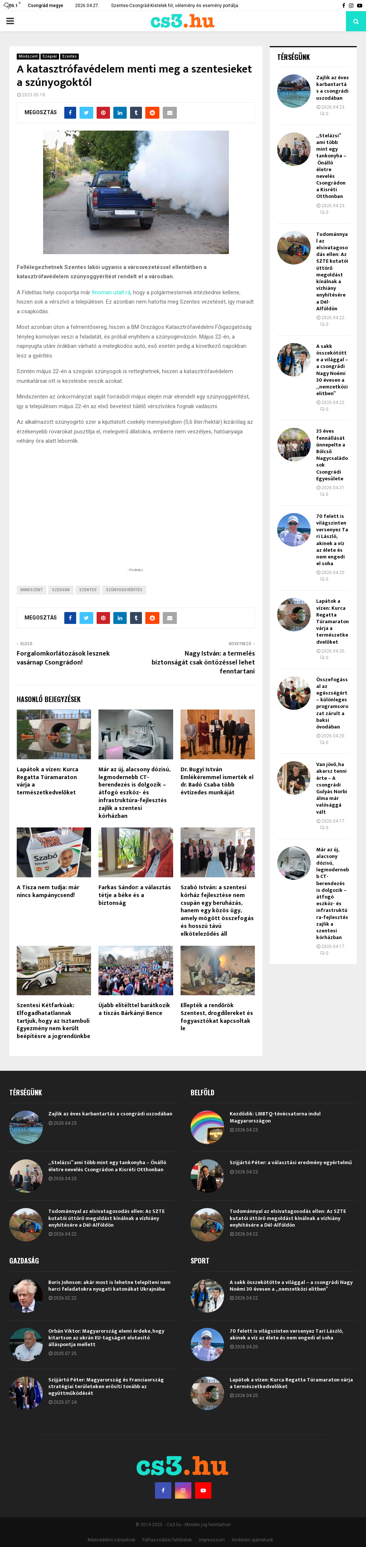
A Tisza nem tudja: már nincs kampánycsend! (48, 891)
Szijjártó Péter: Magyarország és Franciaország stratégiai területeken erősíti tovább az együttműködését (106, 1386)
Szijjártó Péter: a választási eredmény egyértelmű (291, 1162)
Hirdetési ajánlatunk (252, 1540)
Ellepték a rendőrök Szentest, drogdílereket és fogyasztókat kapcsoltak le (217, 1017)
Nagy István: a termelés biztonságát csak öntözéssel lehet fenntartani (203, 662)
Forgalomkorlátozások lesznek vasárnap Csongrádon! (63, 658)
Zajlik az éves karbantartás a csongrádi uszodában (332, 87)
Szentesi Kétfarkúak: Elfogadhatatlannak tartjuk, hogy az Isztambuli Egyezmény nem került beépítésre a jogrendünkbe (53, 1020)
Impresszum (212, 1540)
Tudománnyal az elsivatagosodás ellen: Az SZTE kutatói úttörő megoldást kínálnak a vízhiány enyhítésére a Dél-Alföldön (332, 271)
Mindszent (28, 56)
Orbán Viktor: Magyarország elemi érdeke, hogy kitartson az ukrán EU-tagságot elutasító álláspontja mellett (106, 1338)
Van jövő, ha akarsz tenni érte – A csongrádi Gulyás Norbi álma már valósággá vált (331, 788)
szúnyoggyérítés (124, 590)
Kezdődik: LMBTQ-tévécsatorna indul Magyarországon (275, 1117)
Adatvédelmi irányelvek (111, 1540)
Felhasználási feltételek (167, 1540)
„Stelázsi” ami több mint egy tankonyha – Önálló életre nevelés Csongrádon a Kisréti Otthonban (331, 166)
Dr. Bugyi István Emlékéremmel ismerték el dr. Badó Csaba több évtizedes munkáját (217, 781)
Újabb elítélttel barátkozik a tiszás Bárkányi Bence (134, 1009)
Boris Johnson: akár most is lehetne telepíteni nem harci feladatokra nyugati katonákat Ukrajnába (109, 1285)
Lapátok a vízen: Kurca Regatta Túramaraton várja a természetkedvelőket (47, 781)
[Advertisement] (136, 517)
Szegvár (49, 56)
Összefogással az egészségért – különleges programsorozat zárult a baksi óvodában (332, 703)
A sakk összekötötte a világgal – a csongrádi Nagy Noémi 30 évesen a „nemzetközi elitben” (332, 370)
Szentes (69, 56)
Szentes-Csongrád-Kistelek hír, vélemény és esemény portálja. (175, 5)
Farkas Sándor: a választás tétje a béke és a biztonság (134, 895)
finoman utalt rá (111, 292)
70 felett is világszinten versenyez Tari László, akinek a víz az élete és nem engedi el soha (332, 540)
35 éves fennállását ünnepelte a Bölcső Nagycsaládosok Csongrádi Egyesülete (332, 455)
